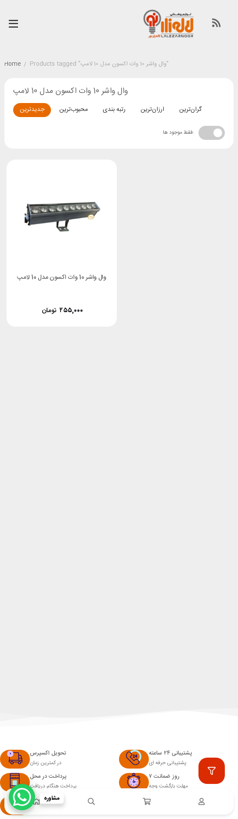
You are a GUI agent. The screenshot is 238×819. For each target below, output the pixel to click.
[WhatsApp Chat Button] (22, 797)
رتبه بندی (114, 109)
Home (12, 64)
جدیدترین (32, 109)
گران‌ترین (190, 109)
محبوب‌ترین (73, 109)
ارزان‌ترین (152, 109)
